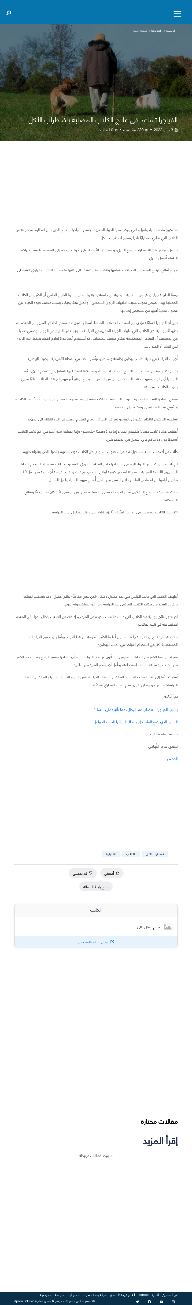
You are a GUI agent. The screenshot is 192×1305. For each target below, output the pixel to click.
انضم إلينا (74, 1294)
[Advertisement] (96, 187)
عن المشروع (170, 1294)
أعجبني (112, 873)
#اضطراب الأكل (155, 854)
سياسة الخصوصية (52, 1294)
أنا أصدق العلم (46, 1301)
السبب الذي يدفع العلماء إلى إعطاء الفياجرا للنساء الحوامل (136, 721)
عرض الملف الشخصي (93, 941)
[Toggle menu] (177, 14)
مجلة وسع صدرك (95, 1294)
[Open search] (8, 12)
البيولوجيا (156, 30)
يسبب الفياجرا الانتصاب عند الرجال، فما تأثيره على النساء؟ (135, 709)
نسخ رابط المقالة (96, 886)
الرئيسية (170, 30)
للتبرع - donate (148, 1294)
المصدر (172, 758)
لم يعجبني (83, 873)
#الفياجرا (111, 854)
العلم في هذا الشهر (122, 1294)
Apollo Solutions (25, 1301)
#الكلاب (131, 854)
